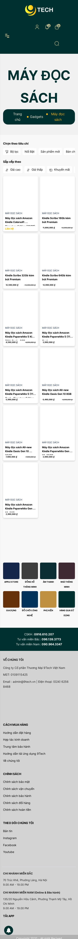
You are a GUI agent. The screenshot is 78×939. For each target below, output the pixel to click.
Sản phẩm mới (50, 151)
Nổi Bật (29, 151)
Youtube (8, 852)
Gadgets (36, 117)
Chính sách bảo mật (16, 781)
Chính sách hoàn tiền (17, 809)
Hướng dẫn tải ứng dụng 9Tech (24, 753)
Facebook (9, 845)
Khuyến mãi (59, 169)
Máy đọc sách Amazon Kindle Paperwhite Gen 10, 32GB (56, 451)
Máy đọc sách (13, 213)
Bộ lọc (11, 151)
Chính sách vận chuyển (18, 788)
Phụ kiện (48, 610)
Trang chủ (17, 117)
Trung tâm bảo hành (16, 746)
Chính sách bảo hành (17, 796)
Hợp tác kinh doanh (16, 739)
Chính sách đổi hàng (16, 803)
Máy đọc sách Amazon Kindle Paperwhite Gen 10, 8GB (19, 508)
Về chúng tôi (11, 760)
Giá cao (12, 169)
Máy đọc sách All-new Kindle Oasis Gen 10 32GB (18, 451)
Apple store (11, 582)
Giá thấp (34, 169)
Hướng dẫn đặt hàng (17, 732)
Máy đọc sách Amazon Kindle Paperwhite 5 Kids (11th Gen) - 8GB (20, 336)
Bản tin (7, 831)
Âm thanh (48, 582)
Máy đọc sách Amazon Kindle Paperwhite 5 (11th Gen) (57, 336)
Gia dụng (11, 610)
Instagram (10, 838)
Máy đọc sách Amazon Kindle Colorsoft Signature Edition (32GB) (20, 222)
